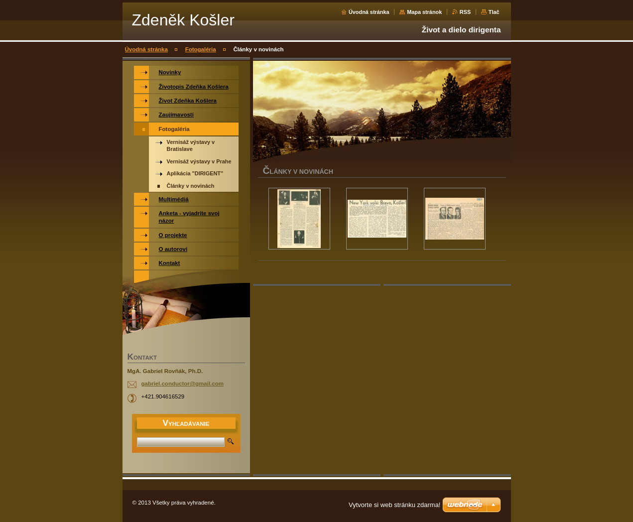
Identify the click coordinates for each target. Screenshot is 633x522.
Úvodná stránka (369, 12)
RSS (465, 12)
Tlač (494, 12)
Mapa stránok (424, 12)
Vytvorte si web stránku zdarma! (394, 505)
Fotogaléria (200, 49)
